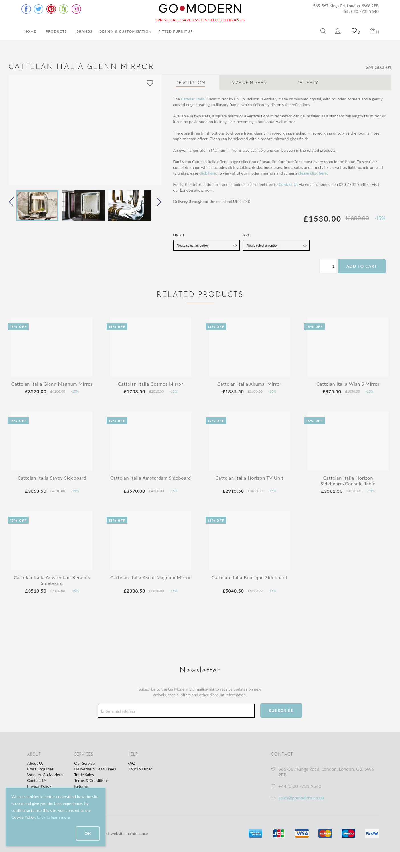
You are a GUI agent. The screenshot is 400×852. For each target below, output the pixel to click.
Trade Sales (84, 774)
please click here (312, 173)
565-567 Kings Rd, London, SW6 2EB (346, 5)
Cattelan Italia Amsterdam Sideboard (150, 477)
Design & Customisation (125, 31)
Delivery (307, 83)
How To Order (139, 768)
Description (190, 83)
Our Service (84, 763)
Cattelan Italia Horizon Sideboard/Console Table (347, 480)
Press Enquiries (40, 768)
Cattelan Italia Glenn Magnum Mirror (51, 383)
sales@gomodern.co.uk (301, 797)
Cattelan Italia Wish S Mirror (348, 383)
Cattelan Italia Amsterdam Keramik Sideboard (52, 580)
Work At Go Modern (45, 774)
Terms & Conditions (91, 780)
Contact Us (288, 184)
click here (207, 173)
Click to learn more (53, 817)
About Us (35, 763)
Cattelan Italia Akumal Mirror (249, 383)
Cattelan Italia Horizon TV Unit (249, 477)
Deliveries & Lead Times (95, 768)
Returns (81, 786)
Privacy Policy (39, 786)
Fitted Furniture (176, 31)
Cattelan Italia (193, 98)
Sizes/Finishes (249, 83)
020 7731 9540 (365, 11)
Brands (84, 31)
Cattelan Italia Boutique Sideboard (249, 577)
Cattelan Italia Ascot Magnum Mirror (150, 577)
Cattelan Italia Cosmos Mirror (150, 383)
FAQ (131, 763)
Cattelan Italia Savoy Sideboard (52, 477)
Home (30, 31)
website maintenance (129, 833)
